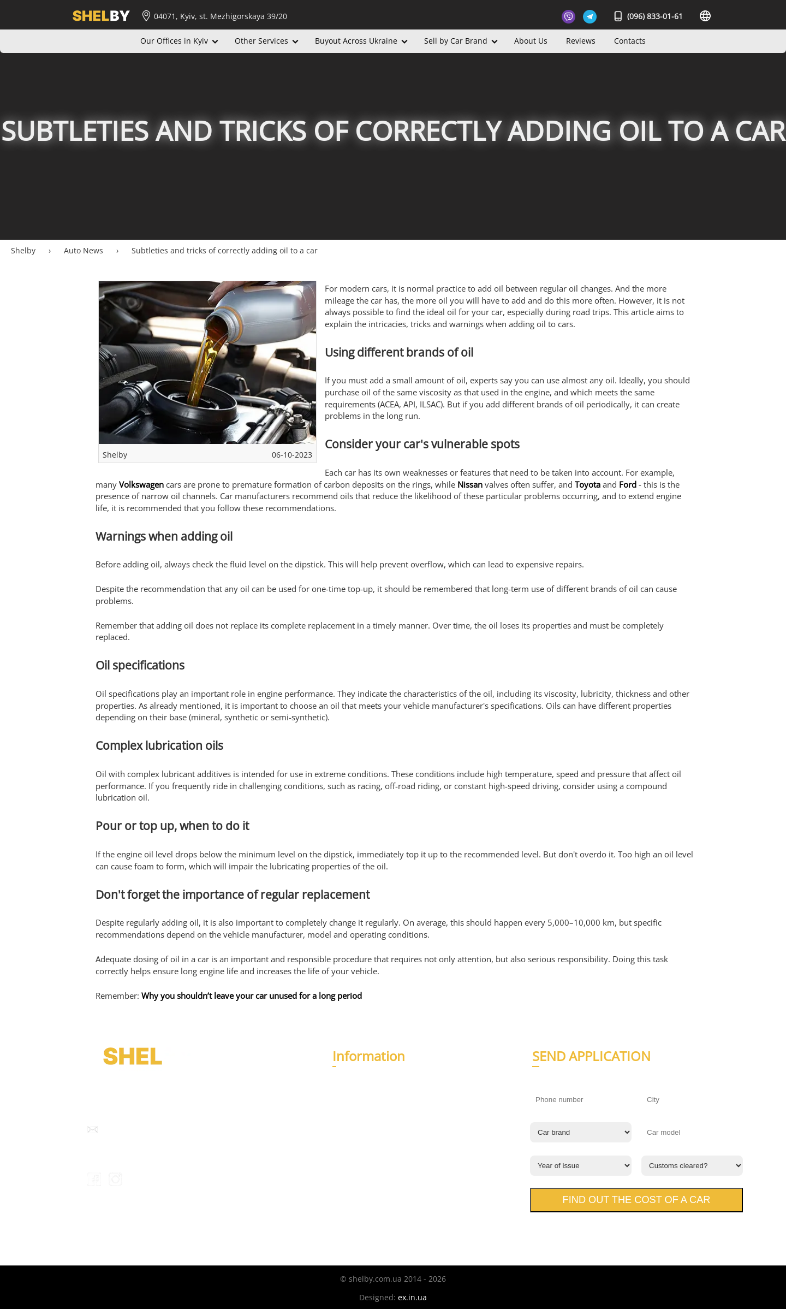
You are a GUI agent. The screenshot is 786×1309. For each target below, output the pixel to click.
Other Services (261, 40)
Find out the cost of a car (637, 1199)
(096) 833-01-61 (649, 16)
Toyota (587, 484)
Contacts (630, 40)
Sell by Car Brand (455, 40)
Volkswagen (141, 484)
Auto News (352, 1145)
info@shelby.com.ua (139, 1129)
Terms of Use (356, 1193)
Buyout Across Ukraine (356, 40)
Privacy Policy (356, 1180)
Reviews (581, 40)
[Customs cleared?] (692, 1165)
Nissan (470, 484)
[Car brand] (581, 1132)
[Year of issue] (581, 1165)
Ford (627, 484)
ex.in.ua (412, 1297)
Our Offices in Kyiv (174, 40)
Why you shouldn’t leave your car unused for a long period (251, 996)
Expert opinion (359, 1158)
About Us (530, 40)
